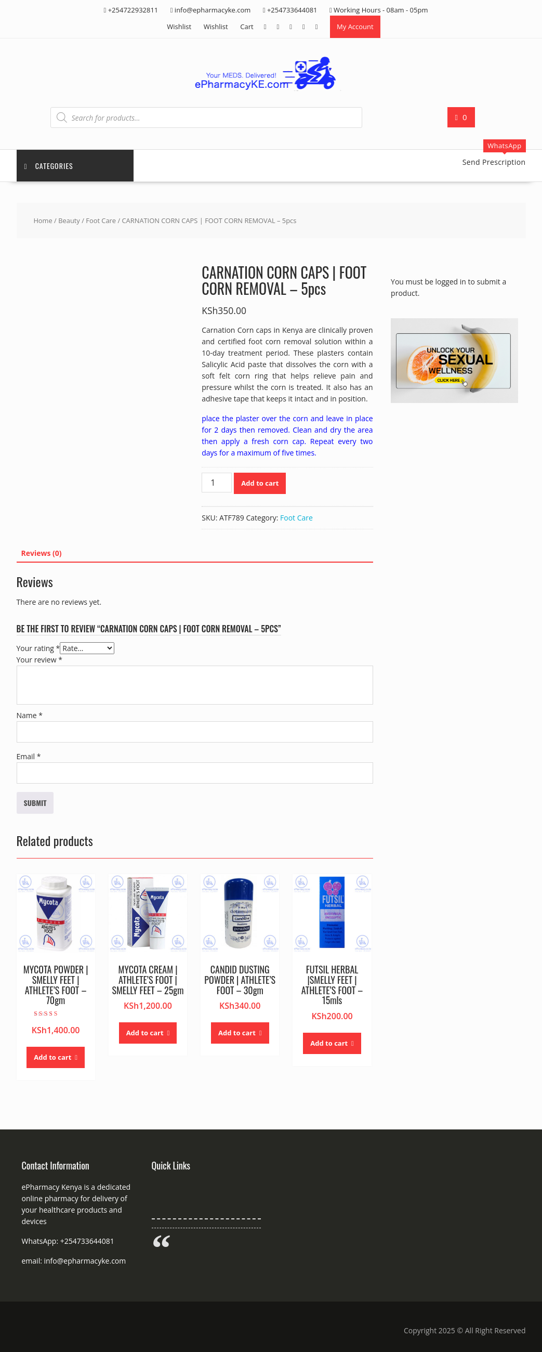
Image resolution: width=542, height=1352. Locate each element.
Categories (48, 165)
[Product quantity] (217, 482)
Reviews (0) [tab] (41, 553)
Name (30, 715)
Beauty (69, 220)
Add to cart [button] (52, 1057)
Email (29, 756)
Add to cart (260, 483)
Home (42, 220)
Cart (246, 26)
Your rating (38, 648)
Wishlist (179, 26)
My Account (355, 26)
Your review (39, 660)
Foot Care (101, 220)
